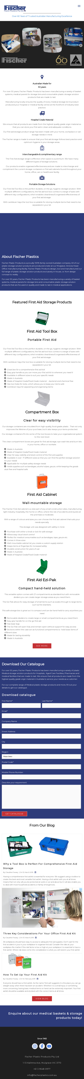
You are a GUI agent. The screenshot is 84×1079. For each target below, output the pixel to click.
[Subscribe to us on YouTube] (49, 1034)
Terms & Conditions (62, 1070)
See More (42, 633)
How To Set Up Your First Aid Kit (25, 962)
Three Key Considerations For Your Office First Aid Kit (39, 921)
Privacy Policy (34, 1070)
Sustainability (47, 1070)
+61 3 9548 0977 (42, 1056)
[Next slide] (80, 45)
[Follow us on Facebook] (42, 1034)
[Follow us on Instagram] (35, 1034)
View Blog (42, 986)
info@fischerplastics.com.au (42, 1062)
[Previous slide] (3, 45)
